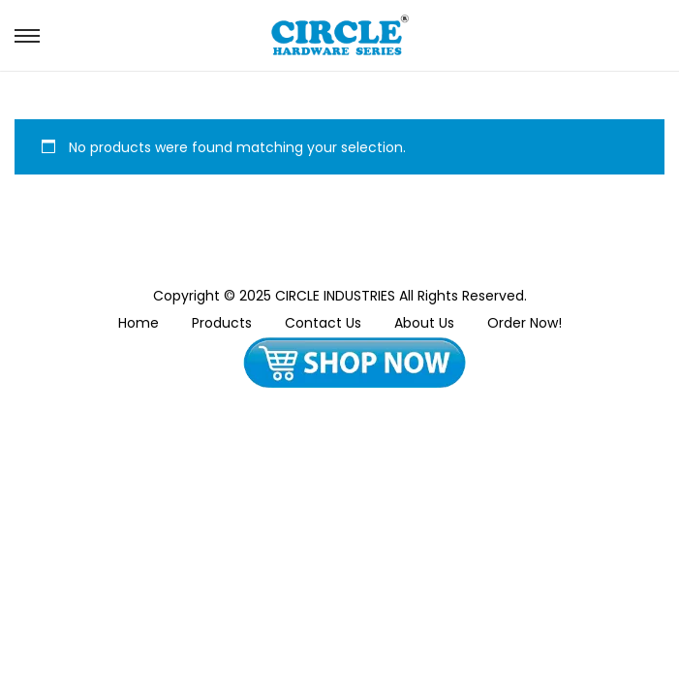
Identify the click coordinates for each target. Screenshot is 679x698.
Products (222, 323)
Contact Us (323, 323)
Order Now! (524, 323)
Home (138, 323)
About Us (424, 323)
